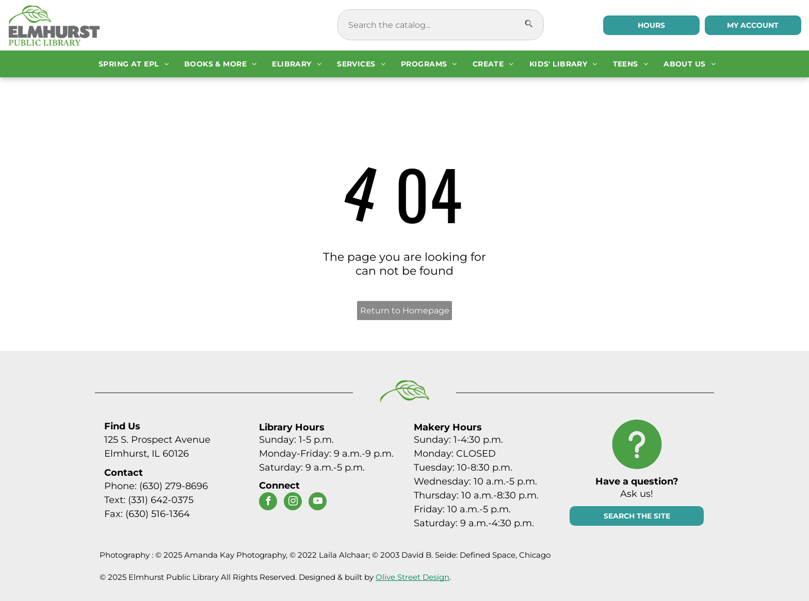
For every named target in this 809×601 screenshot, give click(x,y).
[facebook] (268, 502)
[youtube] (318, 502)
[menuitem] (133, 64)
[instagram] (293, 502)
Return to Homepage (404, 310)
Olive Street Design (412, 577)
